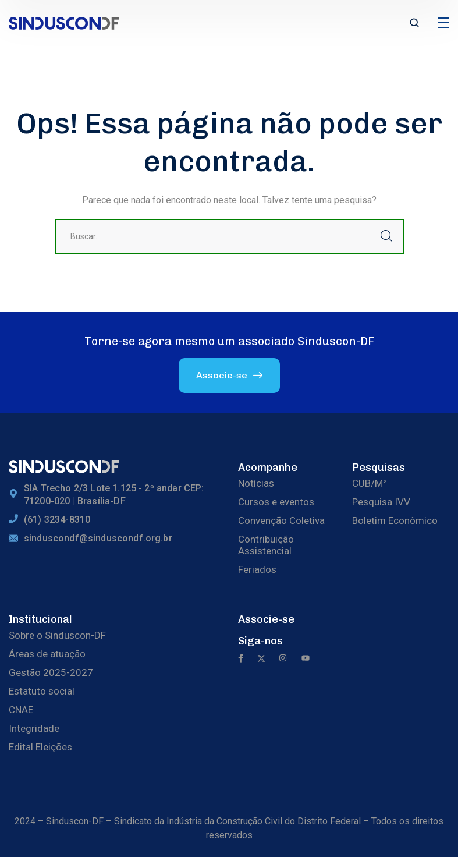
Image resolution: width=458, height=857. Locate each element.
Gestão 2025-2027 (51, 672)
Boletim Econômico (395, 520)
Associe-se (266, 619)
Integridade (34, 728)
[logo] (64, 22)
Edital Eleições (40, 747)
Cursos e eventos (276, 502)
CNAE (21, 710)
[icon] (240, 659)
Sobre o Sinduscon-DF (57, 635)
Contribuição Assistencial (266, 545)
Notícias (256, 483)
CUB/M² (369, 483)
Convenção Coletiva (281, 520)
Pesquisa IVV (381, 502)
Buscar (386, 236)
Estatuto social (41, 691)
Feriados (257, 569)
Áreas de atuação (47, 654)
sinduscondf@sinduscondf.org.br (98, 538)
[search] (414, 24)
